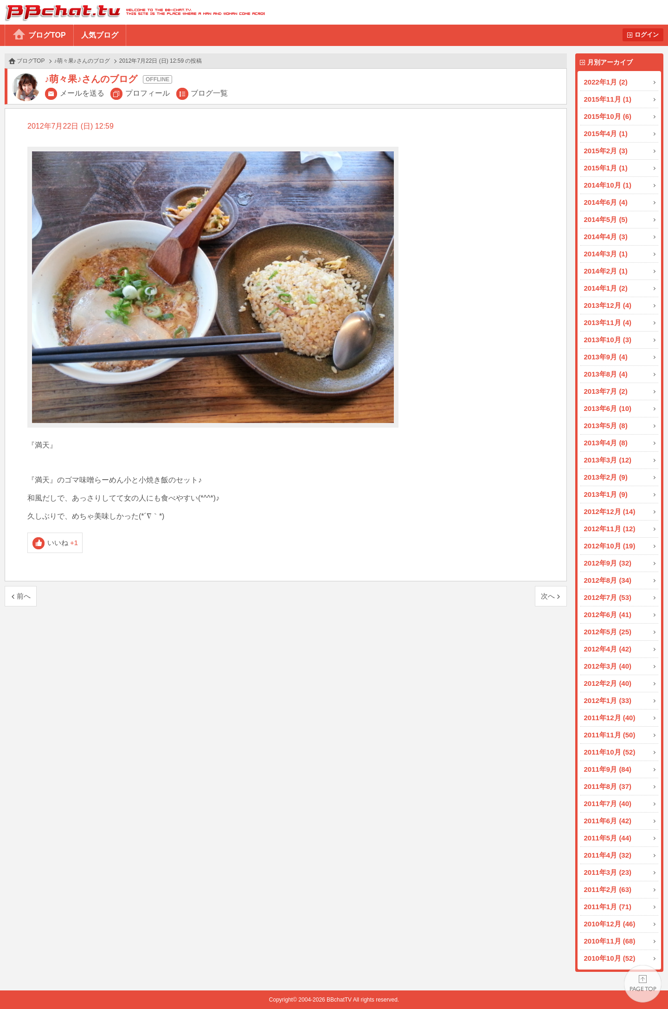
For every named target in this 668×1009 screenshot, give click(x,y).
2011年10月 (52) (610, 752)
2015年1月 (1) (606, 168)
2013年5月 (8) (606, 426)
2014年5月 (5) (606, 219)
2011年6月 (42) (608, 821)
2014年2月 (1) (606, 271)
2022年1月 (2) (606, 82)
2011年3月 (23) (608, 872)
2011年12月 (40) (610, 718)
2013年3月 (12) (608, 460)
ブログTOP (47, 35)
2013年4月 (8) (606, 443)
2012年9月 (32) (608, 563)
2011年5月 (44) (608, 838)
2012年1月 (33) (608, 700)
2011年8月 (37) (608, 786)
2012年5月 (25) (608, 632)
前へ (24, 596)
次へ (548, 596)
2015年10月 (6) (608, 116)
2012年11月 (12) (610, 529)
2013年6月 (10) (608, 408)
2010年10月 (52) (610, 958)
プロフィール (147, 93)
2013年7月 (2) (606, 391)
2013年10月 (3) (608, 340)
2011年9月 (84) (608, 769)
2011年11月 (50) (610, 735)
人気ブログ (99, 35)
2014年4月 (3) (606, 237)
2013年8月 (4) (606, 374)
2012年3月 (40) (608, 666)
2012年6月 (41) (608, 614)
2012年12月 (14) (610, 511)
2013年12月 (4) (608, 305)
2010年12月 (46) (610, 924)
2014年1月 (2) (606, 288)
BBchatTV (132, 12)
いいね (62, 543)
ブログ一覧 (209, 93)
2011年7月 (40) (608, 803)
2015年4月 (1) (606, 133)
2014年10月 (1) (608, 185)
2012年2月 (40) (608, 683)
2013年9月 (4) (606, 357)
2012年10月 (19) (610, 546)
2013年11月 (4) (608, 322)
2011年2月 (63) (608, 889)
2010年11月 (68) (610, 941)
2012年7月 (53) (608, 597)
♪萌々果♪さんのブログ (82, 61)
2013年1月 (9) (606, 494)
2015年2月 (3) (606, 151)
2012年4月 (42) (608, 649)
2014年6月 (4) (606, 202)
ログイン (647, 34)
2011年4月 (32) (608, 855)
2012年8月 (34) (608, 580)
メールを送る (82, 93)
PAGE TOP (642, 983)
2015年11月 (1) (608, 99)
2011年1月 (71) (608, 907)
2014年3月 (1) (606, 254)
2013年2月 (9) (606, 477)
